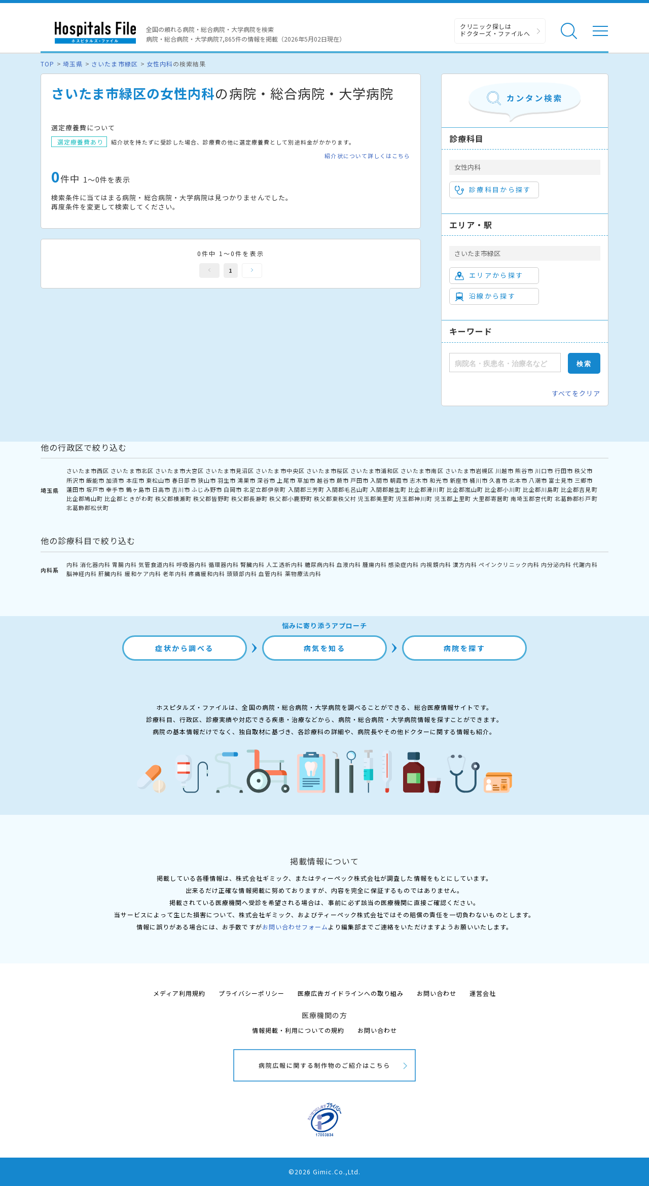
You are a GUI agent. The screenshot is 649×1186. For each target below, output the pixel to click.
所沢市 (75, 480)
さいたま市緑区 (114, 63)
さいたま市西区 (87, 470)
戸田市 (359, 480)
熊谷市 (524, 470)
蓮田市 (75, 489)
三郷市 (583, 480)
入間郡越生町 (388, 489)
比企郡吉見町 (579, 489)
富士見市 (561, 480)
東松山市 (158, 480)
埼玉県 (73, 63)
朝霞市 (399, 480)
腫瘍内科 (375, 564)
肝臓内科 (110, 573)
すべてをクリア (576, 393)
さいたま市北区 (132, 470)
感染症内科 (403, 564)
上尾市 (286, 480)
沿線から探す (485, 296)
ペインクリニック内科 (509, 564)
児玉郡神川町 (414, 498)
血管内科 (271, 573)
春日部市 (184, 480)
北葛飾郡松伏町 (87, 508)
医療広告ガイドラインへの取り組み (351, 993)
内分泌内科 (556, 564)
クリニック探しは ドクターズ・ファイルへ (495, 30)
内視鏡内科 (435, 564)
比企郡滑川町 (426, 489)
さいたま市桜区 (327, 470)
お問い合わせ (436, 993)
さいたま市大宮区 (179, 470)
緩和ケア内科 (143, 573)
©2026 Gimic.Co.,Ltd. (324, 1171)
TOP (47, 63)
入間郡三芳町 (306, 489)
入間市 (379, 480)
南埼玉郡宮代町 (532, 498)
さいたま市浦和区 (374, 470)
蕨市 (343, 480)
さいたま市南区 (422, 470)
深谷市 (266, 480)
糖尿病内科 (320, 564)
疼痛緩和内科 (207, 573)
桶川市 (479, 480)
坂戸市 (95, 489)
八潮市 (538, 480)
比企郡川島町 (541, 489)
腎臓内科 (252, 564)
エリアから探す (489, 275)
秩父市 (583, 470)
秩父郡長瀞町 (249, 498)
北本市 (518, 480)
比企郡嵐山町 (465, 489)
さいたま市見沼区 (229, 470)
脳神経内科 (81, 573)
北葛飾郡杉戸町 (576, 498)
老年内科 (175, 573)
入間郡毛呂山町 (347, 489)
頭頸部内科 (242, 573)
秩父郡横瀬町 (173, 498)
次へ (252, 270)
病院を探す (465, 648)
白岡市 (233, 489)
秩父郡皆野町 (211, 498)
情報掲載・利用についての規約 (298, 1030)
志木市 (419, 480)
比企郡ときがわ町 (128, 498)
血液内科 (349, 564)
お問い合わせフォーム (295, 926)
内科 (72, 564)
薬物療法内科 (303, 573)
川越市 (504, 470)
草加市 (306, 480)
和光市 (438, 480)
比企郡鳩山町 (84, 498)
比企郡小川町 (503, 489)
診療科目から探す (493, 190)
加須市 (115, 480)
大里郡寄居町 (491, 498)
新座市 (459, 480)
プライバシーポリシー (251, 993)
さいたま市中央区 (280, 470)
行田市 (564, 470)
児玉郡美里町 (376, 498)
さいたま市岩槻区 (469, 470)
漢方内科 (465, 564)
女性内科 (160, 63)
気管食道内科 (156, 564)
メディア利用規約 (179, 993)
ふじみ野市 (207, 489)
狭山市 (207, 480)
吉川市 (181, 489)
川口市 (544, 470)
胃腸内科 (124, 564)
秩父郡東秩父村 (335, 498)
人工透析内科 (284, 564)
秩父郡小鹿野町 (290, 498)
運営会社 (483, 993)
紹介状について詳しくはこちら (367, 156)
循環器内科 (223, 564)
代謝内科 (585, 564)
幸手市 (115, 489)
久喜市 (498, 480)
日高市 (161, 489)
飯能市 (95, 480)
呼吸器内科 (191, 564)
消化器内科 (95, 564)
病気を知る (325, 648)
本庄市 (135, 480)
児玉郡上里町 (453, 498)
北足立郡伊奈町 (264, 489)
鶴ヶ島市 (138, 489)
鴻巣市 (246, 480)
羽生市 (227, 480)
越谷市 (326, 480)
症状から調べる (184, 648)
